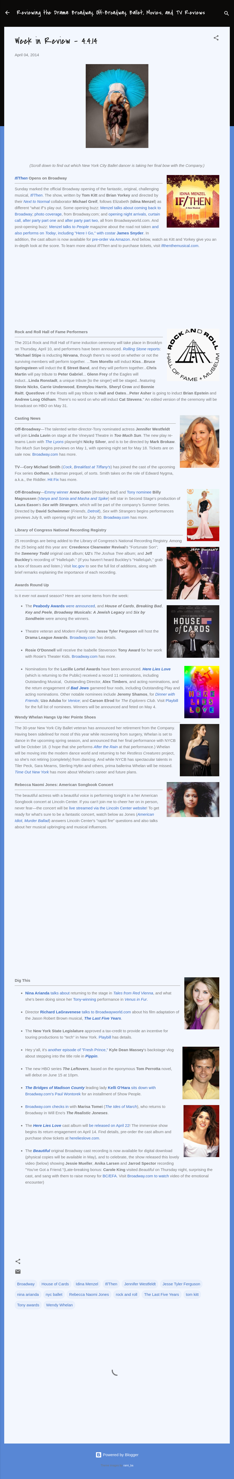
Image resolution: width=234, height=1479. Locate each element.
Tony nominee (139, 492)
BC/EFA (109, 1176)
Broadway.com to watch (148, 1176)
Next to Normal (36, 201)
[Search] (226, 14)
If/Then (21, 178)
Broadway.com (45, 454)
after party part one (39, 220)
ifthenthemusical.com (180, 245)
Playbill (172, 700)
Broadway (26, 1284)
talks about (47, 993)
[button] (216, 39)
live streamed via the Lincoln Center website (107, 808)
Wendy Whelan (59, 1305)
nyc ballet (54, 1294)
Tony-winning (84, 999)
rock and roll (126, 1294)
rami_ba (128, 1465)
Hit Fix (53, 479)
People (83, 226)
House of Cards (55, 1284)
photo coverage (48, 214)
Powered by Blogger (116, 1454)
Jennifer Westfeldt (140, 1284)
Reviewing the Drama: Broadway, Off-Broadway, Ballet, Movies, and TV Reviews (111, 12)
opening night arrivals (127, 214)
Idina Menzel (87, 1284)
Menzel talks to (63, 226)
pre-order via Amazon (111, 239)
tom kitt (192, 1294)
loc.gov (78, 566)
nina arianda (28, 1294)
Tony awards (28, 1305)
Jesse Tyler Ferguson (181, 1284)
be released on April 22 (109, 1125)
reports (141, 349)
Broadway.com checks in (47, 1106)
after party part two (81, 220)
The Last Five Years (161, 1294)
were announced (64, 606)
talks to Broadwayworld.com (85, 1012)
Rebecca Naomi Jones (89, 1294)
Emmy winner (56, 492)
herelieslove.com (84, 1138)
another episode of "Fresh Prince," (78, 1049)
